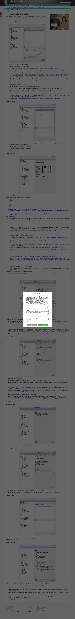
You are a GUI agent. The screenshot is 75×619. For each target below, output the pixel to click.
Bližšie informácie (31, 305)
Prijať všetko (43, 325)
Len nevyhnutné (32, 325)
